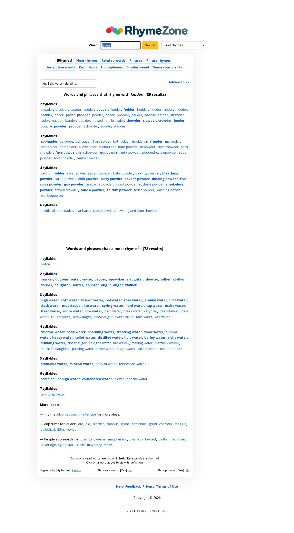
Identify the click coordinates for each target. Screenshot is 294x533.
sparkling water (101, 332)
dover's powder (137, 179)
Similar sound (138, 67)
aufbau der (107, 147)
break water (132, 311)
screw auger (81, 317)
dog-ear (61, 279)
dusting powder (165, 179)
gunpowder (109, 152)
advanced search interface (76, 414)
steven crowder (66, 190)
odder (59, 115)
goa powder (74, 184)
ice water (92, 305)
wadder (57, 120)
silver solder (76, 173)
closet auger (77, 343)
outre (45, 264)
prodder (123, 115)
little (60, 429)
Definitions (88, 67)
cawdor (75, 109)
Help (120, 486)
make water (175, 305)
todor (45, 120)
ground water (155, 300)
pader (70, 115)
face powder (65, 152)
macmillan (177, 439)
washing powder (169, 190)
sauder (137, 115)
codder (89, 109)
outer (75, 279)
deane (101, 439)
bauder (70, 120)
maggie (180, 424)
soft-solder (49, 147)
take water (144, 317)
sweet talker (124, 317)
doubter (92, 285)
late (80, 424)
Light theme (136, 511)
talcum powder (119, 190)
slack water (50, 305)
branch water (92, 300)
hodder (142, 109)
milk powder (130, 152)
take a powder (92, 190)
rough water (60, 317)
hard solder (102, 141)
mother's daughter (55, 348)
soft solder (68, 147)
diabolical (48, 429)
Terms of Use (167, 486)
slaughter (135, 279)
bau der (84, 120)
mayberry (94, 444)
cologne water (100, 343)
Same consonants (167, 67)
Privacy (148, 486)
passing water (83, 348)
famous (112, 424)
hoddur (155, 109)
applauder (49, 141)
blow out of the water (130, 379)
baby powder (123, 173)
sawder (150, 115)
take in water (148, 348)
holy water (133, 337)
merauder (172, 141)
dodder (102, 109)
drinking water (53, 343)
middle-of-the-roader (57, 210)
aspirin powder (99, 173)
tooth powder (87, 158)
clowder (149, 120)
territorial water (53, 394)
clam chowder (168, 147)
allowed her (88, 147)
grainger (87, 439)
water (87, 279)
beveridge (48, 444)
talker (165, 279)
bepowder (147, 147)
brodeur (61, 109)
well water (162, 317)
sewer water (105, 348)
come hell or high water (60, 379)
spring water (112, 305)
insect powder (126, 184)
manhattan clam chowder (94, 210)
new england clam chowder (137, 210)
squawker (116, 279)
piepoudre (150, 152)
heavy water (62, 337)
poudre (46, 126)
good (153, 424)
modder (181, 109)
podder (97, 115)
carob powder (65, 179)
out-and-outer (171, 348)
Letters (76, 470)
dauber (46, 285)
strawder (177, 115)
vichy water (177, 337)
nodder (46, 115)
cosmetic (166, 424)
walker (131, 285)
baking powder (147, 173)
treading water (129, 332)
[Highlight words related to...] (68, 83)
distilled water (110, 337)
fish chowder (88, 152)
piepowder (168, 152)
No (130, 470)
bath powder (128, 147)
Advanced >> (179, 82)
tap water (154, 305)
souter (77, 285)
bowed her (100, 120)
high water (50, 300)
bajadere (66, 141)
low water (93, 311)
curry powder (111, 179)
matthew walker (167, 343)
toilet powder (144, 190)
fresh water (50, 311)
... (71, 429)
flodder (115, 109)
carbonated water (97, 379)
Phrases (135, 60)
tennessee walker (132, 364)
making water (142, 343)
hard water (135, 305)
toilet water (85, 337)
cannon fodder (53, 173)
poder (110, 115)
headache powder (99, 184)
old (87, 424)
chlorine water (53, 332)
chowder (133, 120)
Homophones (112, 67)
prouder (75, 126)
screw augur (103, 317)
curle (81, 444)
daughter (62, 285)
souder (105, 126)
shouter (151, 279)
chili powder (88, 179)
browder (117, 120)
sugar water (126, 348)
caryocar (150, 311)
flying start (66, 444)
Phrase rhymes (158, 60)
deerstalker (169, 311)
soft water (70, 300)
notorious (139, 424)
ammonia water (54, 364)
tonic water (153, 332)
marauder (154, 141)
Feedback (133, 486)
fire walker (121, 343)
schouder (91, 126)
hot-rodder (121, 141)
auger (118, 285)
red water (114, 300)
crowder (165, 120)
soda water (76, 332)
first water (178, 300)
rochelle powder (151, 184)
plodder (83, 115)
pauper (100, 279)
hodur (168, 109)
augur (106, 285)
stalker (179, 279)
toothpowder (64, 158)
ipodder (138, 141)
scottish (98, 424)
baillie (162, 439)
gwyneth (136, 439)
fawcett (150, 439)
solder (163, 115)
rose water (133, 300)
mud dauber (72, 305)
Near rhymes (87, 60)
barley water (155, 337)
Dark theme (158, 511)
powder (60, 126)
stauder (119, 126)
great (125, 424)
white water (72, 311)
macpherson (117, 439)
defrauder (83, 141)
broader (47, 109)
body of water (106, 364)
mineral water (81, 364)
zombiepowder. (52, 195)
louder (179, 120)
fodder (129, 109)
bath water (112, 311)
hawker (47, 279)
